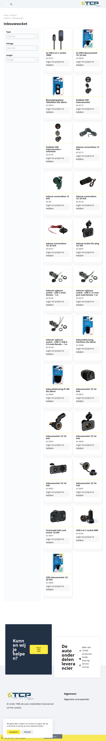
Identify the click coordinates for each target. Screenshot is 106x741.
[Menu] (6, 4)
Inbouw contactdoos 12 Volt (87, 148)
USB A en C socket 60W (87, 530)
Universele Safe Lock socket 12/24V (56, 531)
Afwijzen (27, 732)
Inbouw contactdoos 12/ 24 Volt (86, 197)
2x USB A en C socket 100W (56, 54)
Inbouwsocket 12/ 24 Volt (86, 390)
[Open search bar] (11, 4)
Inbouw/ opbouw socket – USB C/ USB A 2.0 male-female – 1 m (56, 342)
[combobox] (20, 36)
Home (6, 15)
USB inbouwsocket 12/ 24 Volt (57, 578)
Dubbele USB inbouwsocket (83, 101)
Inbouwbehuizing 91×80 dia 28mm (57, 390)
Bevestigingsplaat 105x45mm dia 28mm (56, 101)
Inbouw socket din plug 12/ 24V (87, 244)
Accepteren (13, 732)
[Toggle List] (36, 36)
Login (48, 61)
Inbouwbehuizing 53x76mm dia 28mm (86, 341)
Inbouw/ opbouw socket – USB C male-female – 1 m (56, 293)
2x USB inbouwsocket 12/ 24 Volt (86, 54)
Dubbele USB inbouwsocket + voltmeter (54, 149)
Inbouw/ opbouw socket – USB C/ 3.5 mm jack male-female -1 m (87, 293)
